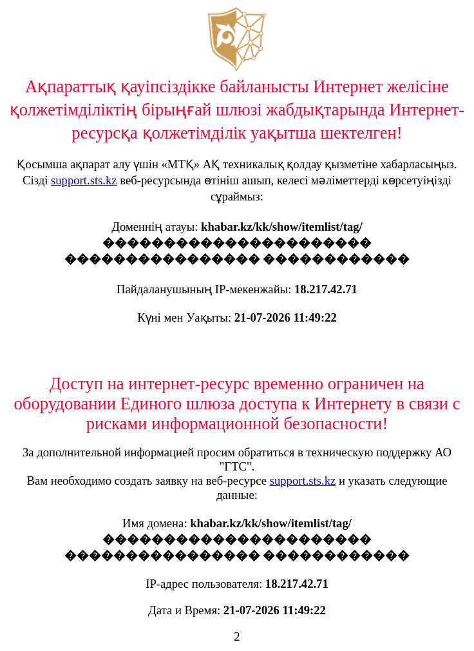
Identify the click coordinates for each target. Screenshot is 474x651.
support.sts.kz (84, 180)
